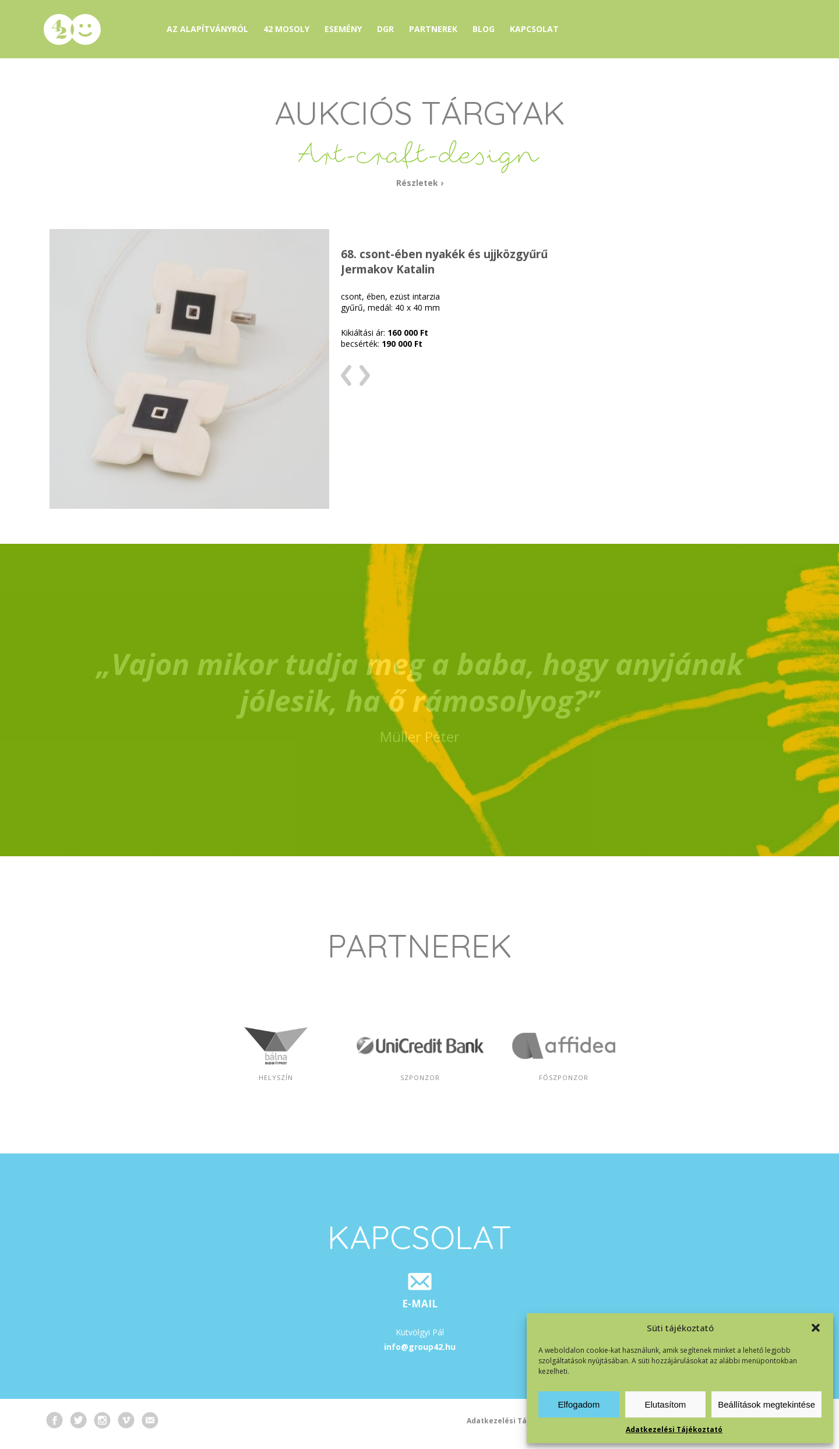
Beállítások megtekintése (766, 1404)
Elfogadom (579, 1404)
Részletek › (419, 182)
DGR (385, 28)
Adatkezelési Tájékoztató (674, 1429)
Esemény (343, 28)
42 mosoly (286, 28)
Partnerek (433, 28)
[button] (816, 1328)
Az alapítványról (207, 28)
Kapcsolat (534, 28)
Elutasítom (665, 1404)
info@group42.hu (420, 1346)
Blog (484, 28)
